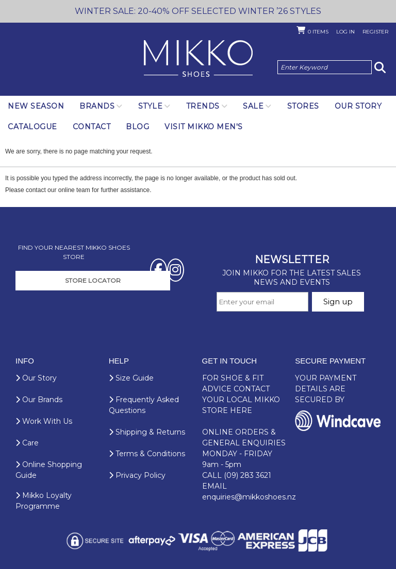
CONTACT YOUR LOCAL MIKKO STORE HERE (241, 399)
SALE (253, 106)
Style (150, 106)
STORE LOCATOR (93, 280)
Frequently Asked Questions (144, 405)
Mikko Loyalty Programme (43, 501)
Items (318, 31)
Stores (303, 106)
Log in (345, 31)
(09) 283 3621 (247, 475)
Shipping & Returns (147, 432)
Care (27, 442)
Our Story (358, 106)
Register (375, 31)
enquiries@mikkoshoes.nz (249, 497)
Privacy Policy (137, 475)
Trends (203, 106)
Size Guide (131, 378)
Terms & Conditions (147, 453)
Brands (96, 106)
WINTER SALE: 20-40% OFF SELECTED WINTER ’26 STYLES (198, 11)
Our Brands (38, 399)
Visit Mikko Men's (203, 126)
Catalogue (32, 126)
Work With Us (43, 421)
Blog (137, 126)
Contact (92, 126)
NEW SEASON (36, 106)
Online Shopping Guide (48, 470)
